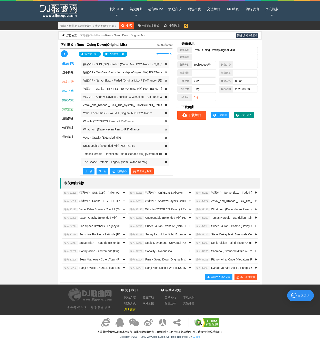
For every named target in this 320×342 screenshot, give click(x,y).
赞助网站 (170, 297)
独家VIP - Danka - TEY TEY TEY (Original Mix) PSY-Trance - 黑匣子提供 (129, 88)
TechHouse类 (202, 64)
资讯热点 (271, 12)
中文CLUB (116, 12)
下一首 (102, 171)
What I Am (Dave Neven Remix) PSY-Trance (111, 129)
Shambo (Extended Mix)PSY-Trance (226, 251)
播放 (64, 53)
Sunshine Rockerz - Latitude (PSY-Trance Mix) (100, 234)
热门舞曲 (68, 127)
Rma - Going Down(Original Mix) (158, 259)
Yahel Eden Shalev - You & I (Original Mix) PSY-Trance (117, 113)
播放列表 (68, 63)
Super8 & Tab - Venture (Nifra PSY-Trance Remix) (169, 226)
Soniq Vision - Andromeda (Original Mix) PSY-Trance (104, 251)
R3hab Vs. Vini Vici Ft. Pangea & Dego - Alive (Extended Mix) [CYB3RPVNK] (252, 268)
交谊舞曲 (213, 9)
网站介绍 (130, 297)
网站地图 (148, 303)
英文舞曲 (136, 12)
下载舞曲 (191, 115)
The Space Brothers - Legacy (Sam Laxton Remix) (115, 162)
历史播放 (68, 72)
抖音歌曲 (174, 25)
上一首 (88, 171)
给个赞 (90, 53)
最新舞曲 (68, 118)
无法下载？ (244, 115)
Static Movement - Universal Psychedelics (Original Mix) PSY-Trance (180, 243)
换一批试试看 (246, 277)
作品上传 (170, 303)
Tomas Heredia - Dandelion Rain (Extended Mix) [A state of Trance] (125, 154)
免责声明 (148, 297)
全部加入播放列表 (218, 277)
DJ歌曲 (58, 10)
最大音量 (170, 54)
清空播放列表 (142, 171)
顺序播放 (119, 171)
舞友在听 (68, 81)
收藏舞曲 (115, 54)
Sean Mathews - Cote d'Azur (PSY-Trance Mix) (101, 259)
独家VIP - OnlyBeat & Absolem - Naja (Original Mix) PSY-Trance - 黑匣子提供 (132, 72)
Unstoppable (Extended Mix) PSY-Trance (109, 145)
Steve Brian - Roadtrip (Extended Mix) (95, 243)
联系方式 (130, 303)
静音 (157, 54)
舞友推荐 (68, 109)
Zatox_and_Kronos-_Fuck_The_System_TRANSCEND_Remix (123, 105)
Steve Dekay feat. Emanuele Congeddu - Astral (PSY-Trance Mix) (244, 234)
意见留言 (130, 309)
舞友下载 (68, 91)
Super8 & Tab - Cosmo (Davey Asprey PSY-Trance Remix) (240, 226)
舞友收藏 (68, 100)
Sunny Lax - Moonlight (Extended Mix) (161, 234)
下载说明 (220, 115)
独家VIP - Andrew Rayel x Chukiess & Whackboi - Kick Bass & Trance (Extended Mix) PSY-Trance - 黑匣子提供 (153, 96)
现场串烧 (194, 9)
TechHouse (97, 35)
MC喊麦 (233, 9)
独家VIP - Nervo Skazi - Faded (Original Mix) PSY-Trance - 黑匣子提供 (127, 80)
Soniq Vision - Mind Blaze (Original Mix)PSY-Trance (236, 243)
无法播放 (188, 303)
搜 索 (126, 25)
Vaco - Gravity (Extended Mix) (102, 137)
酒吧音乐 (174, 9)
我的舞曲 (68, 136)
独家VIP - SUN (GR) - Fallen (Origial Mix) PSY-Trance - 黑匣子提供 (125, 64)
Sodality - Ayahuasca (150, 251)
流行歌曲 (252, 9)
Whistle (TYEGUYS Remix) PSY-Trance (108, 121)
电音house (155, 9)
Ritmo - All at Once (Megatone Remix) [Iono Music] (235, 259)
